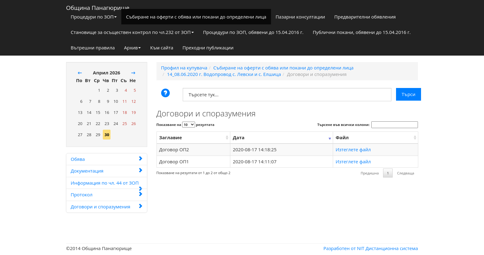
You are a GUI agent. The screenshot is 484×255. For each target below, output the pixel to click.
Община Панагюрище (97, 6)
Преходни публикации (207, 47)
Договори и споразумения (107, 206)
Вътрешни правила (93, 47)
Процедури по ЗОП (94, 17)
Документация (107, 171)
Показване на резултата (185, 125)
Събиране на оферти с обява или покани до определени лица (196, 17)
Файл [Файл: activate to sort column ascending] (342, 137)
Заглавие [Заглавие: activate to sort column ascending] (170, 137)
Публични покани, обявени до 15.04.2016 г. (362, 32)
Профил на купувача (184, 68)
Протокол (107, 194)
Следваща (405, 173)
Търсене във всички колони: (367, 124)
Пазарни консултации (300, 17)
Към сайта (161, 47)
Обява (107, 159)
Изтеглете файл (353, 149)
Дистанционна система (391, 248)
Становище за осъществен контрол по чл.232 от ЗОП (132, 32)
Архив (132, 47)
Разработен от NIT (344, 248)
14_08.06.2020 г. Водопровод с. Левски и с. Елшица (224, 74)
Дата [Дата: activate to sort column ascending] (238, 137)
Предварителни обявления (365, 17)
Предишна (370, 173)
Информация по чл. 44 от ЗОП (107, 184)
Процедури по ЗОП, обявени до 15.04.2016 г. (253, 32)
